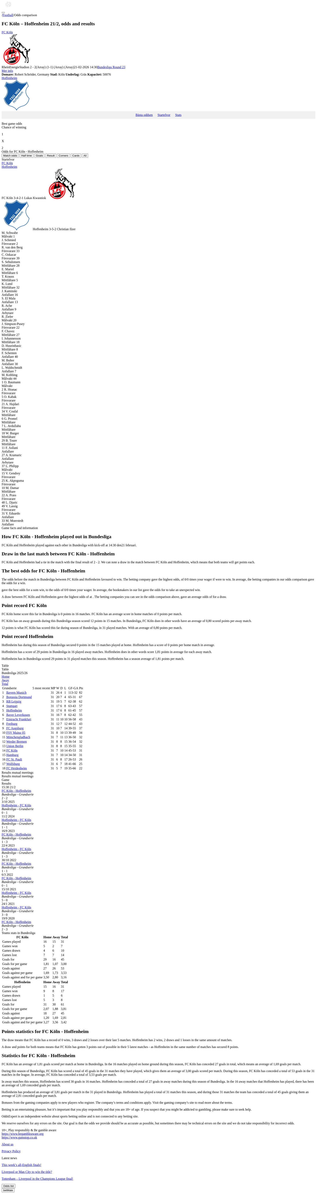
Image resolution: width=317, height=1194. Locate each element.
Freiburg (11, 723)
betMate (8, 1190)
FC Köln (158, 48)
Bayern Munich (16, 692)
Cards (76, 155)
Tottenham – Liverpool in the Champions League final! (37, 1178)
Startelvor (163, 115)
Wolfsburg (13, 764)
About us (7, 1144)
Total (5, 684)
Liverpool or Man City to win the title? (27, 1172)
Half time (26, 155)
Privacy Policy (11, 1151)
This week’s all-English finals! (21, 1165)
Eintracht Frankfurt (18, 719)
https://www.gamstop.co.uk (19, 1137)
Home (6, 676)
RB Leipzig (13, 701)
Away (5, 680)
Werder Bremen (16, 741)
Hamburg (12, 755)
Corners (63, 155)
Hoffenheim (158, 93)
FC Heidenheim (16, 768)
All (85, 155)
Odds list (8, 1186)
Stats (178, 115)
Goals (39, 155)
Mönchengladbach (18, 737)
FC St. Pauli (14, 759)
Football (7, 15)
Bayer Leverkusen (18, 715)
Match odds (10, 155)
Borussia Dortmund (19, 697)
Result (51, 155)
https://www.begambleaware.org (23, 1133)
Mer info (7, 70)
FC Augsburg (15, 728)
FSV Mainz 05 (15, 732)
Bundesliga (111, 67)
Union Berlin (14, 746)
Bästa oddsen (144, 115)
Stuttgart (11, 706)
